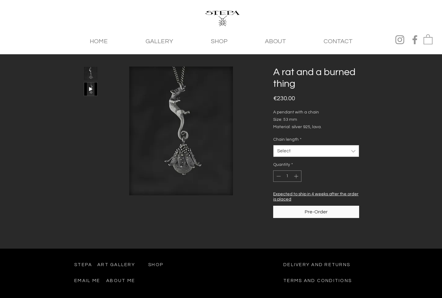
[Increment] (296, 176)
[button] (428, 39)
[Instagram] (400, 40)
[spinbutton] (287, 176)
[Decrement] (278, 176)
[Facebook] (415, 40)
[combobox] (316, 151)
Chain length (287, 139)
